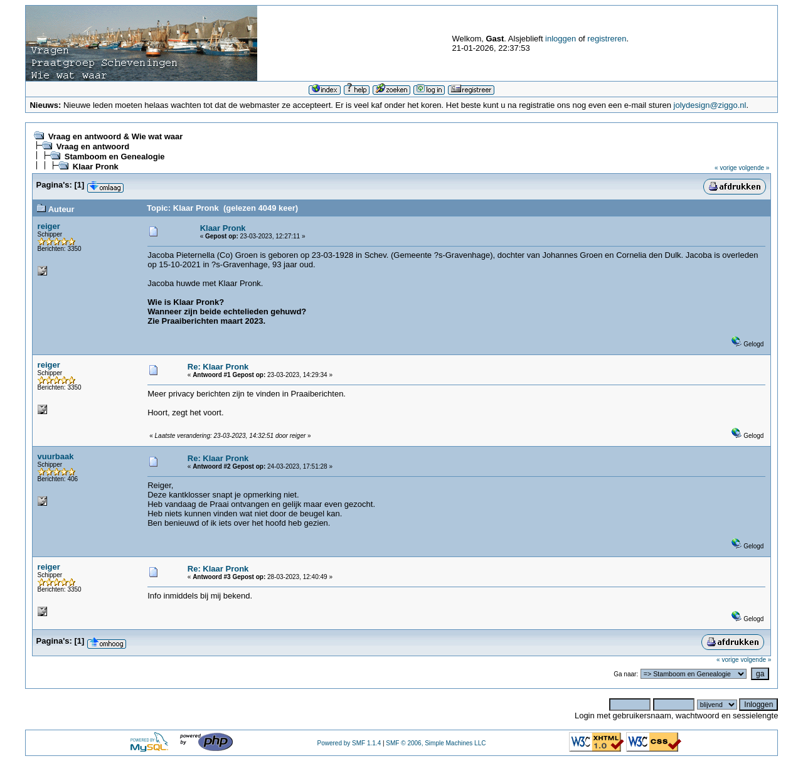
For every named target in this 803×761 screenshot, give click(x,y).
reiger (49, 226)
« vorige (726, 167)
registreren (606, 38)
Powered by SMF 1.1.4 (349, 743)
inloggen (560, 38)
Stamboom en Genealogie (115, 156)
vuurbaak (56, 456)
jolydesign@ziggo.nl (710, 105)
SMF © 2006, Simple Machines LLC (436, 743)
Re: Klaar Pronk (218, 366)
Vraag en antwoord (92, 146)
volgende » (753, 167)
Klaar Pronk (96, 166)
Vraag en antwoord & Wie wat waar (115, 136)
